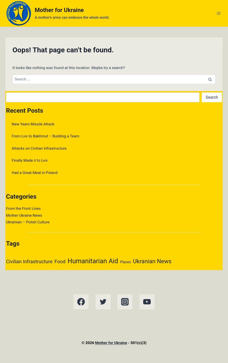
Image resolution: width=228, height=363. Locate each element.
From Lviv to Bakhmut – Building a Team (45, 136)
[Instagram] (124, 301)
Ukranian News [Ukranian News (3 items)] (152, 261)
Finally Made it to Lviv (30, 160)
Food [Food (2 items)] (60, 261)
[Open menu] (218, 13)
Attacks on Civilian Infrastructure (39, 148)
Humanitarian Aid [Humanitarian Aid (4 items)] (93, 261)
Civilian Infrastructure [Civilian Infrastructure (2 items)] (29, 261)
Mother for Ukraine (111, 343)
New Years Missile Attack (33, 124)
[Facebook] (81, 301)
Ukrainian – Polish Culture (27, 222)
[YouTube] (147, 301)
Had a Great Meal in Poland (35, 172)
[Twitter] (103, 301)
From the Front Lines (23, 208)
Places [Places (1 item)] (125, 262)
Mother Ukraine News (24, 215)
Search (212, 97)
